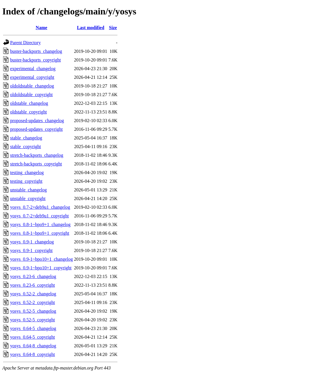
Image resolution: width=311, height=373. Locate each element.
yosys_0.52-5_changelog (33, 311)
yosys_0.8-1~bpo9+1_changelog (40, 224)
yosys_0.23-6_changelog (33, 276)
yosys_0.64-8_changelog (33, 345)
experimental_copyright (32, 77)
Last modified (90, 27)
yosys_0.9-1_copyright (31, 250)
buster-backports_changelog (36, 51)
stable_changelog (26, 137)
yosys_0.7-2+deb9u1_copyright (39, 215)
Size (113, 27)
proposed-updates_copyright (36, 129)
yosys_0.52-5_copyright (32, 319)
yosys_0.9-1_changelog (32, 241)
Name (41, 27)
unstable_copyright (28, 198)
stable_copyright (25, 146)
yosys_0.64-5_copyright (32, 337)
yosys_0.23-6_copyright (32, 285)
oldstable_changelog (29, 103)
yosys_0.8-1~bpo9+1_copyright (39, 233)
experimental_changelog (32, 68)
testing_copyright (26, 181)
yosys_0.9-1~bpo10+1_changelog (41, 259)
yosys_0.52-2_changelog (33, 293)
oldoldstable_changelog (32, 85)
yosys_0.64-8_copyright (32, 354)
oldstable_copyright (28, 111)
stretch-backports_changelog (36, 155)
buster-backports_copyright (35, 59)
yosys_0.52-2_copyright (32, 302)
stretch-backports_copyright (36, 163)
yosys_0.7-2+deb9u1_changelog (40, 207)
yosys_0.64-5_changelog (33, 328)
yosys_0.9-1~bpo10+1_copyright (41, 267)
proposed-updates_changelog (37, 120)
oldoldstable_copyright (31, 94)
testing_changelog (27, 172)
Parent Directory (25, 42)
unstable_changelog (28, 189)
